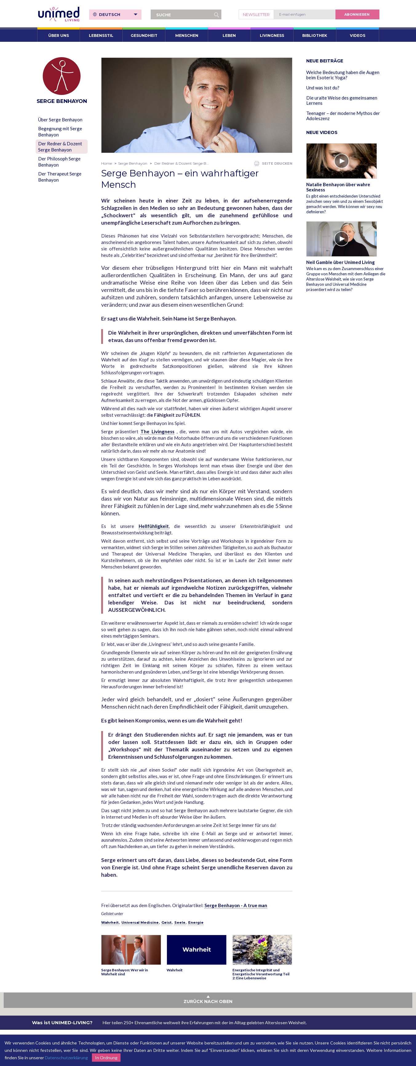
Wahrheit (110, 922)
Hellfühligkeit (154, 526)
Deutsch (118, 14)
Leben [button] (229, 35)
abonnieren (357, 14)
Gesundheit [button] (144, 35)
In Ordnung (106, 1057)
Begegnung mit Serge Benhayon (60, 131)
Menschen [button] (186, 35)
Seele (179, 922)
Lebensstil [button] (101, 35)
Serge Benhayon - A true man (235, 905)
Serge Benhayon (132, 163)
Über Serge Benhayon (60, 119)
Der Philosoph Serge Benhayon (59, 161)
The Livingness (157, 431)
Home (106, 163)
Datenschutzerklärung (66, 1057)
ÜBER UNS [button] (58, 35)
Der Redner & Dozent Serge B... (181, 163)
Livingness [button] (272, 35)
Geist (166, 922)
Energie (196, 922)
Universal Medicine (140, 922)
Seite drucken (273, 163)
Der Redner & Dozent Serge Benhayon (60, 146)
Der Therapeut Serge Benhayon (59, 177)
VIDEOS (357, 35)
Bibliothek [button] (314, 35)
